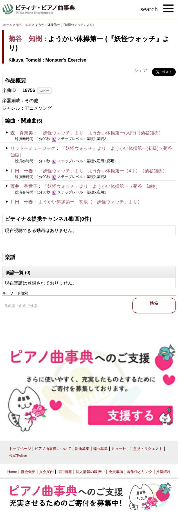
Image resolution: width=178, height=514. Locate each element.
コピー (44, 90)
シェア (140, 70)
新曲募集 (82, 449)
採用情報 (64, 472)
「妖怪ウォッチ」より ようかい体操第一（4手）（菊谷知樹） (103, 170)
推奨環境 (163, 472)
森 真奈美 (21, 132)
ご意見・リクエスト (146, 449)
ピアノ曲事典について (53, 449)
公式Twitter (18, 456)
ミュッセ (118, 449)
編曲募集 (100, 449)
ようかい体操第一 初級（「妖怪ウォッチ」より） (90, 201)
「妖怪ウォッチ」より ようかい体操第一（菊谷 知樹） (101, 186)
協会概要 (28, 472)
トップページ (20, 449)
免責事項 (116, 472)
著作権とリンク (139, 472)
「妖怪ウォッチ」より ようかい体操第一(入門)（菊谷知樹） (101, 132)
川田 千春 (21, 170)
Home (12, 472)
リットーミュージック (32, 148)
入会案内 (46, 472)
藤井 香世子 (23, 186)
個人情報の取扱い (90, 472)
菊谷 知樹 (23, 24)
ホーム (7, 24)
